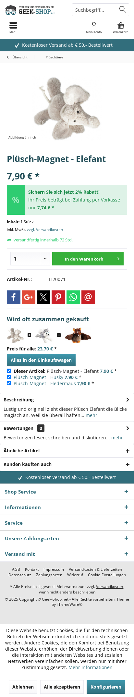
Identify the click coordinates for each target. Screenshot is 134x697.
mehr (90, 415)
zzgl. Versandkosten (45, 229)
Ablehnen (23, 687)
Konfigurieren (106, 687)
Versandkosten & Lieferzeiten (95, 569)
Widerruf (75, 575)
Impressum (53, 569)
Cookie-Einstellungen (107, 575)
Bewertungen (18, 428)
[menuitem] (120, 27)
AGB (16, 569)
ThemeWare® (69, 604)
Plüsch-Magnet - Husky (38, 377)
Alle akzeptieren (62, 687)
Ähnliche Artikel (22, 450)
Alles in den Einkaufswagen (41, 360)
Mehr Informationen (90, 667)
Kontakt (32, 569)
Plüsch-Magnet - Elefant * (65, 371)
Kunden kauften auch (28, 464)
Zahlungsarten (49, 575)
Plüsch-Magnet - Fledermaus (45, 383)
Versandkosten (109, 586)
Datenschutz (19, 575)
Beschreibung (19, 400)
